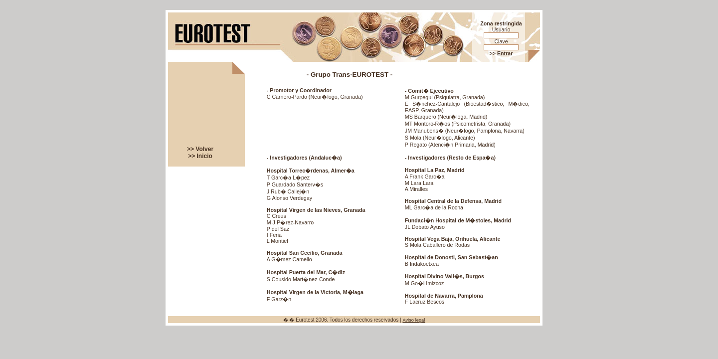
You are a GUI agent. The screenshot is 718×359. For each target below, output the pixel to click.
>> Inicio (200, 156)
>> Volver (200, 149)
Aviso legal (413, 320)
